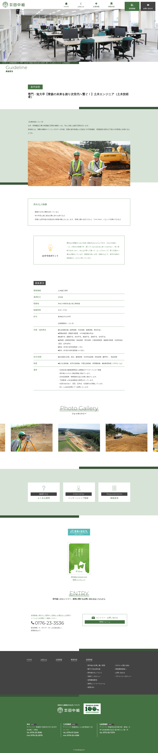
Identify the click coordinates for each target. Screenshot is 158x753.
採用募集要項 (13, 63)
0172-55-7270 (109, 733)
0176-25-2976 (36, 735)
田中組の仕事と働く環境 (96, 665)
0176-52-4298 (73, 735)
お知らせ (44, 660)
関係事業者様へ (121, 669)
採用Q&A (91, 687)
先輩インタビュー (94, 676)
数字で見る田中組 (94, 669)
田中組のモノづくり (95, 673)
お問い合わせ (120, 673)
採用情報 (89, 660)
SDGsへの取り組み (122, 665)
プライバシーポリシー (123, 676)
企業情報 (59, 660)
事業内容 (74, 660)
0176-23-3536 (47, 623)
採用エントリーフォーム (96, 684)
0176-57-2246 (72, 733)
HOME (4, 63)
